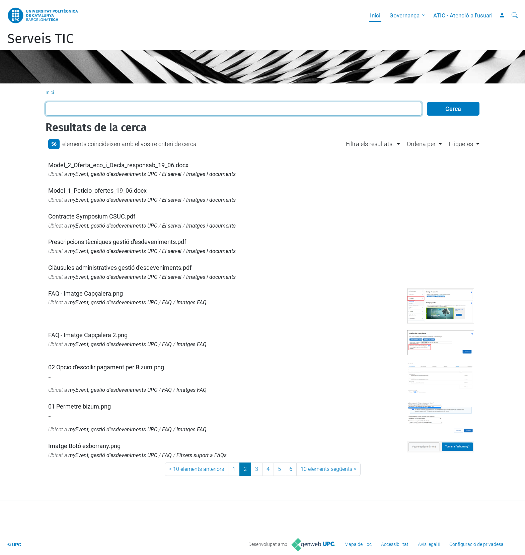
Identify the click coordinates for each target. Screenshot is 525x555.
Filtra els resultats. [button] (370, 143)
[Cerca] (515, 15)
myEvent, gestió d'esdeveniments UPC (112, 174)
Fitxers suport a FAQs (201, 455)
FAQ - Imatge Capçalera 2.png (88, 334)
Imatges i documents (211, 174)
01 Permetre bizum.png (79, 406)
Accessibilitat (394, 544)
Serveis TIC (40, 39)
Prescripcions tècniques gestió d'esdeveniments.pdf (117, 241)
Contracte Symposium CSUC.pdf (91, 216)
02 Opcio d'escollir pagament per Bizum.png (106, 367)
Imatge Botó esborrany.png (84, 445)
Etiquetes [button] (461, 143)
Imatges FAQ (191, 302)
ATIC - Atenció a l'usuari (463, 15)
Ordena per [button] (421, 143)
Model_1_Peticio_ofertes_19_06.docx (97, 190)
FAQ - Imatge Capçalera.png (85, 293)
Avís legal (427, 544)
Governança (404, 15)
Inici (375, 15)
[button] (425, 15)
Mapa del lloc (358, 544)
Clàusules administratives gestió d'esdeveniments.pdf (120, 267)
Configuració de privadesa (476, 544)
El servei (171, 174)
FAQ (167, 302)
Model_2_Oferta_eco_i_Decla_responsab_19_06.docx (118, 165)
